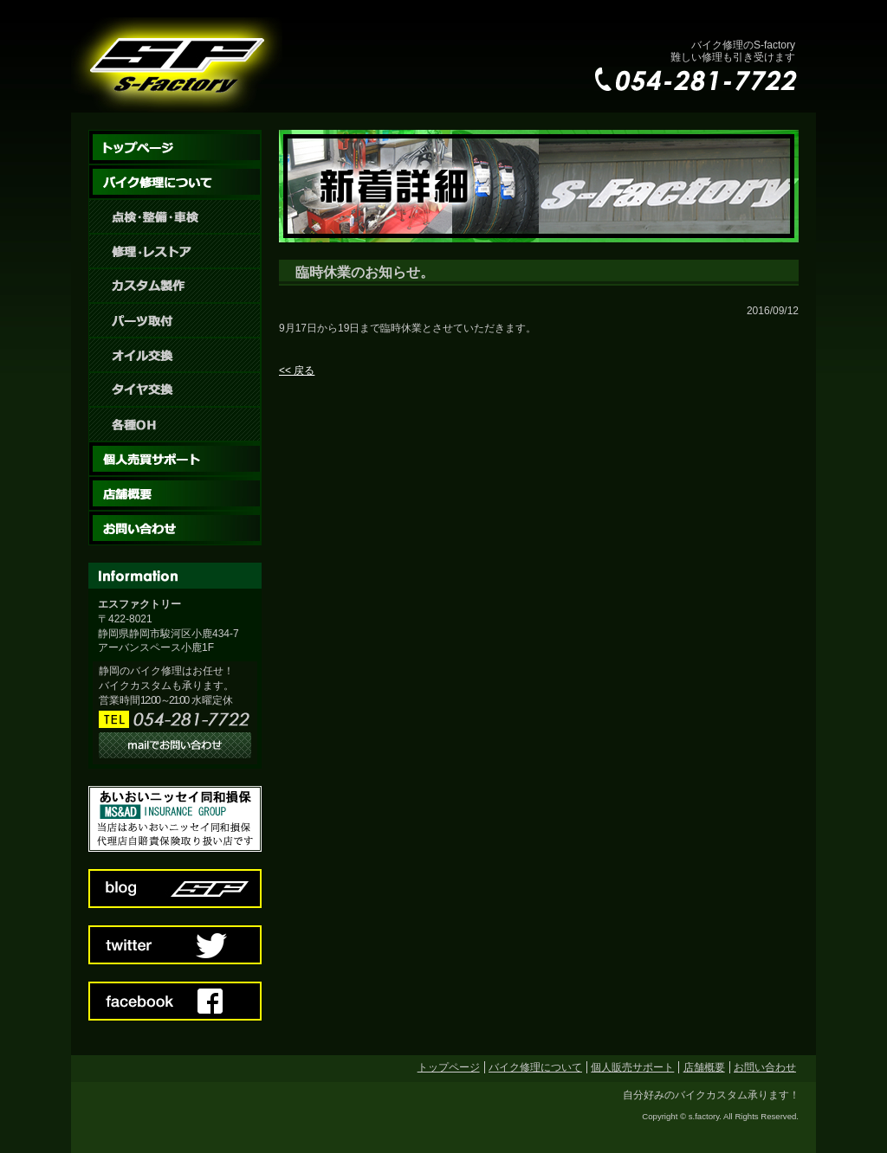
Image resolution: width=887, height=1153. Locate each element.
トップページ (449, 1067)
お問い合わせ (765, 1067)
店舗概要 (704, 1067)
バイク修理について (535, 1067)
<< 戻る (296, 370)
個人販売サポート (632, 1067)
